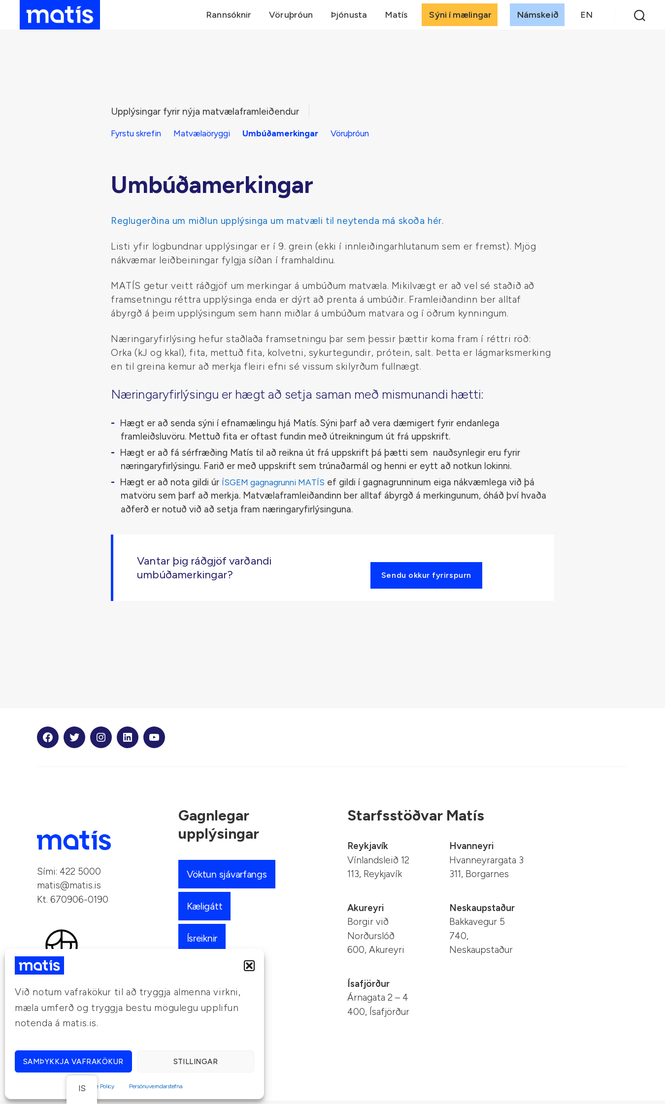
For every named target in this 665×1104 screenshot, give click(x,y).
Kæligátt (206, 909)
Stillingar (195, 1061)
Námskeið (538, 18)
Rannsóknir (228, 18)
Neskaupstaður (482, 911)
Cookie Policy (97, 1086)
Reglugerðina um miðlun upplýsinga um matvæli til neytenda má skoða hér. (277, 220)
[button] (249, 966)
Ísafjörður (368, 987)
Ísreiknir (204, 941)
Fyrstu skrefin (139, 133)
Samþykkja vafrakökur (73, 1061)
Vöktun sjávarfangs (230, 877)
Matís (396, 18)
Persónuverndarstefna (156, 1086)
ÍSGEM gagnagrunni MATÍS (277, 481)
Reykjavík (367, 849)
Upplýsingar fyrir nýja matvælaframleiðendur (213, 111)
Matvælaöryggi (211, 133)
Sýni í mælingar (460, 18)
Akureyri (365, 911)
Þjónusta (349, 18)
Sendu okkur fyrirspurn (429, 576)
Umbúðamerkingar (295, 133)
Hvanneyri (471, 849)
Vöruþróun (291, 18)
